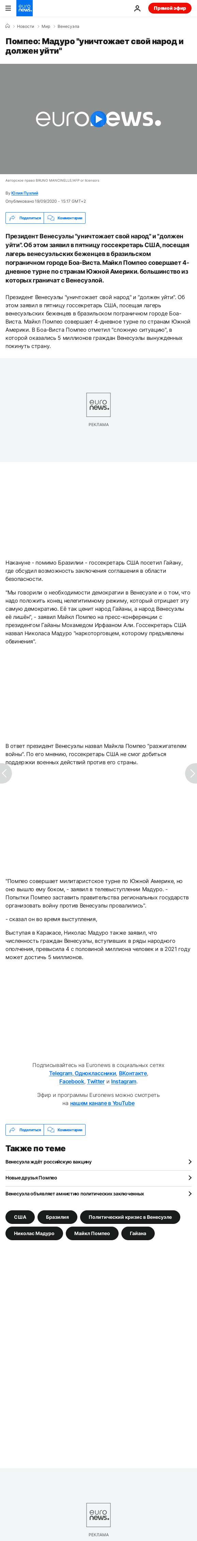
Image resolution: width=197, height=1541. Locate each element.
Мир (46, 26)
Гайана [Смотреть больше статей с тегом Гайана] (138, 1233)
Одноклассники (95, 1073)
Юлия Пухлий (24, 193)
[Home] (7, 26)
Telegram (60, 1073)
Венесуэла (68, 26)
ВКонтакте (133, 1073)
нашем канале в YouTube (102, 1103)
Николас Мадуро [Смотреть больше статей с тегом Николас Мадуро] (34, 1233)
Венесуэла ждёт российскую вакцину (48, 1161)
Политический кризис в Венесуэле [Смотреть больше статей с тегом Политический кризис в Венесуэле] (130, 1217)
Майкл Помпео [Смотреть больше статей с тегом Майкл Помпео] (92, 1233)
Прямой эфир (170, 8)
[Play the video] (98, 119)
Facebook (71, 1081)
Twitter (96, 1081)
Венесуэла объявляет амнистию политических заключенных (74, 1193)
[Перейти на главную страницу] (24, 8)
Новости (25, 26)
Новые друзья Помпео (31, 1177)
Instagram (123, 1081)
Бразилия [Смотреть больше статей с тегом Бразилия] (57, 1217)
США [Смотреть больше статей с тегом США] (20, 1217)
